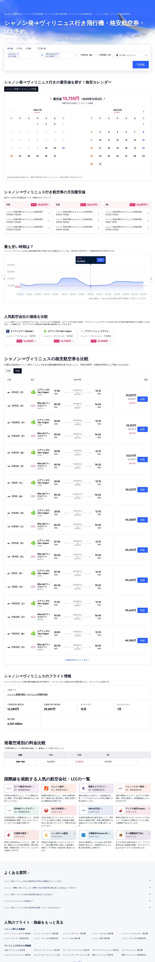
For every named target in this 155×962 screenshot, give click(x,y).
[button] (137, 4)
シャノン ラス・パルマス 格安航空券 (18, 933)
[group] (23, 55)
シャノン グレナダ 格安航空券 (134, 938)
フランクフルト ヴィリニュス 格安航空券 (48, 955)
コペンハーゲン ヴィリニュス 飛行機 (77, 955)
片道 (8, 371)
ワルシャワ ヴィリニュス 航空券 (105, 950)
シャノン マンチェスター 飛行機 (135, 933)
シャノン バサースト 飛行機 (74, 933)
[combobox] (21, 55)
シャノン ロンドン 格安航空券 (16, 938)
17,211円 (108, 762)
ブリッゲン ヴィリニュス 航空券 (76, 950)
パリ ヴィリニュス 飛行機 (132, 950)
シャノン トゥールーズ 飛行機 (45, 933)
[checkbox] (42, 48)
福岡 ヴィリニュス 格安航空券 (134, 955)
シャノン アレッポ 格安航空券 (45, 938)
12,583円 (79, 762)
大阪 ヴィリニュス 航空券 (14, 950)
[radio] (10, 48)
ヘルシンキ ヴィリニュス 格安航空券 (18, 955)
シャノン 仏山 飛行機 (71, 938)
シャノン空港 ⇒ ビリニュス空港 (21, 89)
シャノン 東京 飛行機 (100, 938)
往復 (18, 371)
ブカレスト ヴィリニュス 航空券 (46, 950)
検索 (101, 260)
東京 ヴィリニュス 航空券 (102, 955)
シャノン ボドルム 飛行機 (102, 933)
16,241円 (51, 762)
